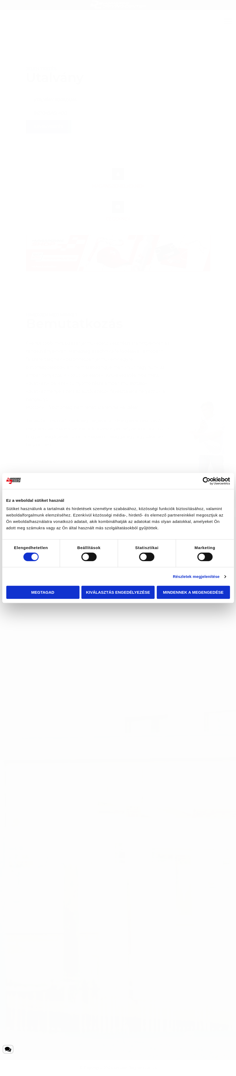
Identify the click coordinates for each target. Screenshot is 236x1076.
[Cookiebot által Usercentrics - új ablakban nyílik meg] (206, 481)
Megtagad (42, 592)
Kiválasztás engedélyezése (118, 592)
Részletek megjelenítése (196, 576)
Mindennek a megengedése (193, 592)
